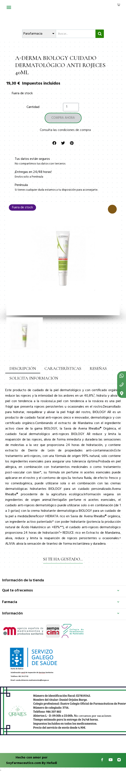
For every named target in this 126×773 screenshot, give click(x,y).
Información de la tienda (23, 580)
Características (62, 368)
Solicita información (33, 378)
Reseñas (98, 368)
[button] (9, 258)
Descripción (22, 368)
